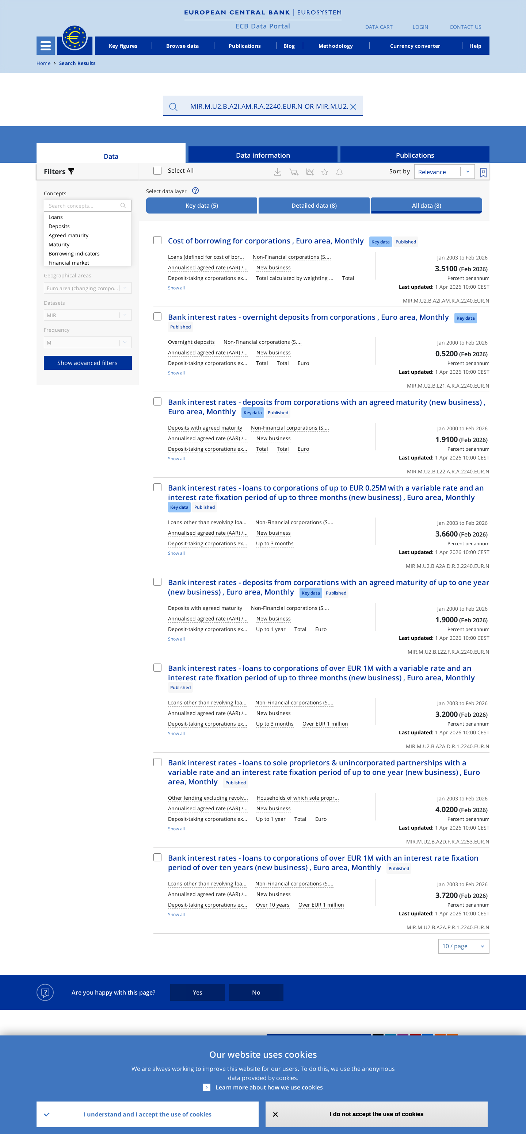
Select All (181, 170)
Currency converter (415, 45)
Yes (197, 992)
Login (420, 26)
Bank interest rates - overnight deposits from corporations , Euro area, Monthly (308, 317)
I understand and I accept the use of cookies (147, 1114)
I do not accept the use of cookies (377, 1114)
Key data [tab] (202, 205)
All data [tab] (426, 205)
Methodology (336, 45)
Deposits (87, 225)
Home (43, 63)
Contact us (465, 26)
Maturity (87, 243)
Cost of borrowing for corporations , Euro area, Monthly (266, 241)
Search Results (77, 63)
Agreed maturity (87, 234)
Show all (176, 288)
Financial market (87, 261)
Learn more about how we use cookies (269, 1087)
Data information (263, 155)
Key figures (123, 45)
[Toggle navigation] (46, 45)
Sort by (399, 171)
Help (475, 45)
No (256, 992)
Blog (289, 45)
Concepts (55, 194)
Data (111, 156)
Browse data (182, 45)
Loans (87, 216)
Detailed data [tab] (314, 205)
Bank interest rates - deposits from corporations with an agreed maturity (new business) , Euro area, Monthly (326, 406)
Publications (245, 45)
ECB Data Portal (263, 26)
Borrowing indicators (87, 252)
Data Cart (379, 26)
